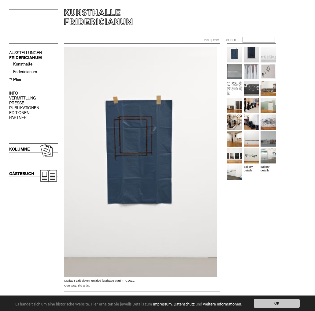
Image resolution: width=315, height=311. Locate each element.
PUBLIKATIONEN (24, 108)
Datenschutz (184, 304)
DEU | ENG (211, 40)
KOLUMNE (19, 149)
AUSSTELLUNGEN (25, 53)
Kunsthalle (22, 64)
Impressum (162, 304)
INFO (13, 93)
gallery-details (249, 168)
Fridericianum (25, 71)
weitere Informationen (222, 304)
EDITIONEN (19, 113)
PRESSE (16, 103)
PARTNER (18, 117)
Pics (17, 79)
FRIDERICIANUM (25, 57)
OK (276, 303)
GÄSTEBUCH (21, 173)
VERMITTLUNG (22, 98)
